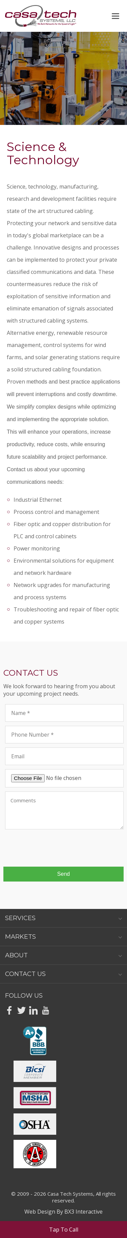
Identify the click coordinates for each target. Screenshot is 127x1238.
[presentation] (56, 848)
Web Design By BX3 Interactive (63, 1211)
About (63, 955)
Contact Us (63, 974)
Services (63, 918)
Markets (63, 936)
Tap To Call (63, 1229)
